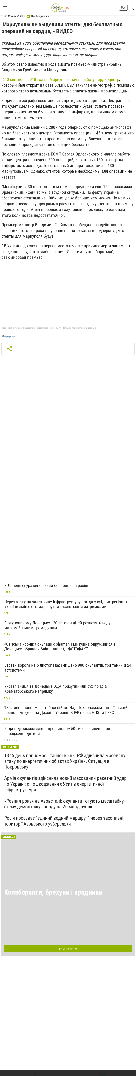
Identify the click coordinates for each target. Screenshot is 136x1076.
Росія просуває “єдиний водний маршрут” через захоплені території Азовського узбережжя (63, 821)
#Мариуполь (8, 336)
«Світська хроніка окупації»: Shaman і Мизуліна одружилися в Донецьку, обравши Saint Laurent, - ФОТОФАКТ (60, 647)
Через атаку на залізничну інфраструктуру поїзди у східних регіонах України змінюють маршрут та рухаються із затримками (65, 604)
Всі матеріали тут (68, 948)
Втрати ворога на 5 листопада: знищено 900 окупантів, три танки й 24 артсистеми (67, 668)
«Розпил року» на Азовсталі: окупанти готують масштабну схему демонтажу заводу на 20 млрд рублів (64, 804)
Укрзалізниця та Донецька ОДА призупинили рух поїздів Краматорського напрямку (55, 689)
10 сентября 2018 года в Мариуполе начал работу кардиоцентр (62, 79)
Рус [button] (123, 7)
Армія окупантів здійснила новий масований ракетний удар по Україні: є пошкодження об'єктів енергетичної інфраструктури (65, 783)
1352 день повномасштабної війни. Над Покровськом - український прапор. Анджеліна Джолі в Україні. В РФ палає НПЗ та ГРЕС (66, 710)
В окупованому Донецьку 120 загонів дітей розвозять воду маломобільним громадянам (57, 625)
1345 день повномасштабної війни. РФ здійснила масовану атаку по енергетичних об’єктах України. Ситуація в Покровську (64, 761)
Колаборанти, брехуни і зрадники (53, 892)
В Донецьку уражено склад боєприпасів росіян (46, 585)
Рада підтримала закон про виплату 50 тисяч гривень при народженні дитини (57, 731)
